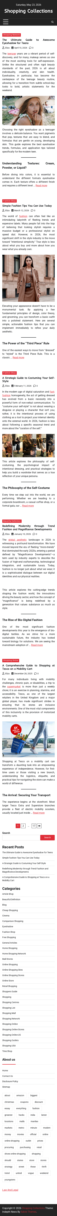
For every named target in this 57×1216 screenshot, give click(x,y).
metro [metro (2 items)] (21, 1128)
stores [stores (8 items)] (43, 1160)
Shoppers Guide (9, 991)
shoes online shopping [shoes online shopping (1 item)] (15, 1154)
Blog (4, 905)
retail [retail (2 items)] (39, 1147)
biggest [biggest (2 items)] (33, 1095)
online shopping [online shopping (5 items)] (12, 1141)
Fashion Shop (9, 201)
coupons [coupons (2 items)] (24, 1102)
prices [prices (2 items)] (40, 1141)
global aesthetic (17, 539)
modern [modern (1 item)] (46, 1128)
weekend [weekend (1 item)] (44, 1173)
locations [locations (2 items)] (9, 1121)
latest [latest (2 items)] (44, 1115)
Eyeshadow (7, 926)
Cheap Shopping (10, 910)
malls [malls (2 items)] (21, 1121)
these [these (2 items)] (33, 1166)
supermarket (14, 686)
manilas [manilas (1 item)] (34, 1121)
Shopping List (8, 1008)
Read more (41, 185)
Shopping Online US (11, 1035)
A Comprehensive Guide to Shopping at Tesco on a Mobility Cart (28, 667)
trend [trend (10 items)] (7, 1173)
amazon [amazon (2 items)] (20, 1095)
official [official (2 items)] (33, 1134)
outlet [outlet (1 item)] (28, 1141)
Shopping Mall (9, 1013)
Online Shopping (10, 964)
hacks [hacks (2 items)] (21, 1115)
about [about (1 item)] (7, 1095)
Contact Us (7, 1076)
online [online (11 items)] (45, 1134)
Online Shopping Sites (12, 970)
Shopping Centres (10, 1002)
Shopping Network (11, 35)
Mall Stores (7, 959)
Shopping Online (10, 660)
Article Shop (8, 894)
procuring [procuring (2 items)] (9, 1147)
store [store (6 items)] (31, 1160)
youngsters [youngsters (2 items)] (10, 1179)
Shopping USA (9, 1045)
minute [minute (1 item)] (33, 1128)
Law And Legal (10, 1190)
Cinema (5, 915)
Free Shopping (9, 937)
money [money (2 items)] (8, 1134)
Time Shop (7, 1051)
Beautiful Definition (12, 521)
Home (5, 1070)
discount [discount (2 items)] (39, 1102)
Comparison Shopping (12, 921)
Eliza (6, 48)
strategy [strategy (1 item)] (8, 1166)
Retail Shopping (9, 986)
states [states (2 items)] (20, 1160)
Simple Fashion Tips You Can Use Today (27, 205)
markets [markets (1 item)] (8, 1128)
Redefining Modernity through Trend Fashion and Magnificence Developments (28, 527)
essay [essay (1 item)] (7, 1108)
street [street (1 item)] (21, 1166)
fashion (23, 216)
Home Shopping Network (14, 953)
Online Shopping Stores (13, 975)
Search (6, 833)
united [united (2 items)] (19, 1173)
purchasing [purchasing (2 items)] (25, 1147)
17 (34, 825)
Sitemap (6, 1087)
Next (39, 826)
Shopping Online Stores (13, 1029)
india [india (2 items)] (33, 1115)
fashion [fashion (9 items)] (36, 1108)
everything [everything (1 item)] (21, 1108)
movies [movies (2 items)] (20, 1134)
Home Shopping (9, 948)
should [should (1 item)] (8, 1160)
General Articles (9, 943)
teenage (11, 53)
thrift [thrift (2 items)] (44, 1166)
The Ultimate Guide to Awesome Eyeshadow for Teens (28, 41)
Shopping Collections (28, 11)
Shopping (6, 997)
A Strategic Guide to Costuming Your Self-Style (24, 863)
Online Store (8, 980)
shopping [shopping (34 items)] (36, 1154)
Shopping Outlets (10, 1040)
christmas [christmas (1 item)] (9, 1102)
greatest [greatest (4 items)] (8, 1115)
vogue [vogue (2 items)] (31, 1173)
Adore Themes (28, 1211)
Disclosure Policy (10, 1081)
